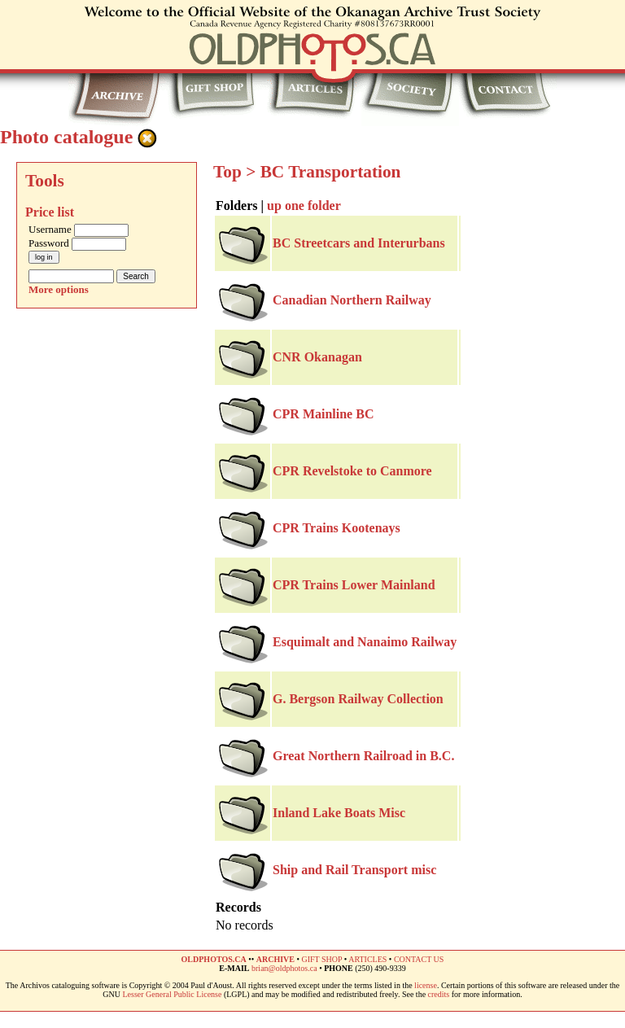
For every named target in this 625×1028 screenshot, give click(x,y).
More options (58, 289)
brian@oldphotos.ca (284, 968)
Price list (49, 212)
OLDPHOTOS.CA (214, 959)
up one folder (304, 205)
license (425, 985)
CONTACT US (419, 959)
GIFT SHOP (321, 959)
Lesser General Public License (172, 994)
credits (439, 994)
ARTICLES (367, 959)
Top (227, 172)
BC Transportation (330, 172)
